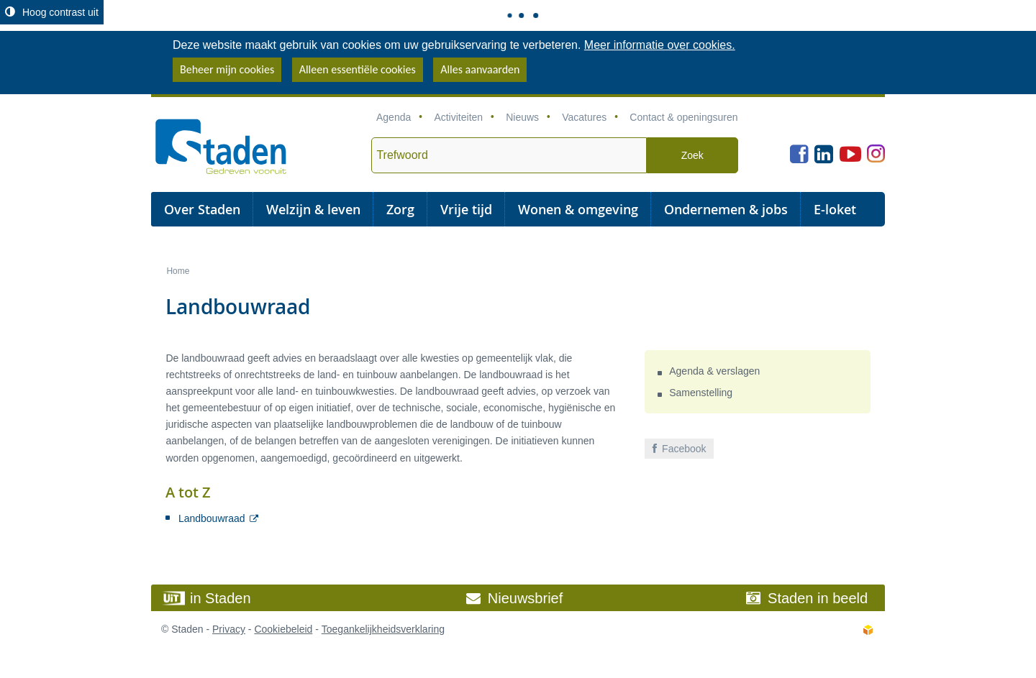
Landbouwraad (211, 518)
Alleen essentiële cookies (357, 69)
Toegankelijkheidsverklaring (383, 629)
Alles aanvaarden (479, 69)
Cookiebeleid (283, 629)
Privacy (228, 629)
